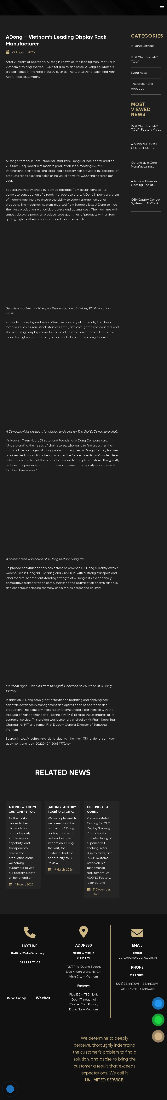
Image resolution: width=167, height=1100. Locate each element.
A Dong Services (142, 46)
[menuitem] (133, 7)
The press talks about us (142, 86)
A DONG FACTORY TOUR (144, 60)
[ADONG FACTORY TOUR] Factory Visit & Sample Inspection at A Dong (145, 128)
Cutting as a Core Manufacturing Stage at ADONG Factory (144, 165)
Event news (139, 72)
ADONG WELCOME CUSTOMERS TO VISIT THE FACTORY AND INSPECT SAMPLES (145, 146)
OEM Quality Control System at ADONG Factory (145, 201)
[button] (161, 7)
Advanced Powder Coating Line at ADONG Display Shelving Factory (144, 183)
